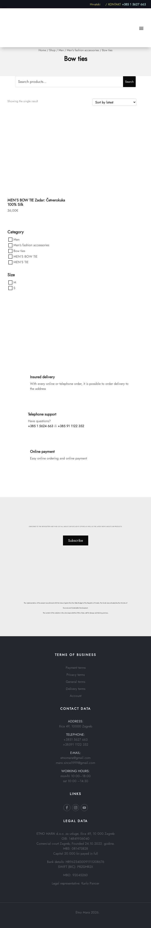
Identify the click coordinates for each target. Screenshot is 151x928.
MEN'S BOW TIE (25, 256)
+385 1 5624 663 (40, 426)
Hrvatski (97, 4)
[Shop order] (114, 102)
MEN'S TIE (21, 262)
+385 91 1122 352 (71, 426)
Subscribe (75, 540)
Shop (52, 50)
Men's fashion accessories (83, 50)
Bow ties (19, 250)
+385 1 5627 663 (134, 4)
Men (61, 50)
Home (42, 50)
